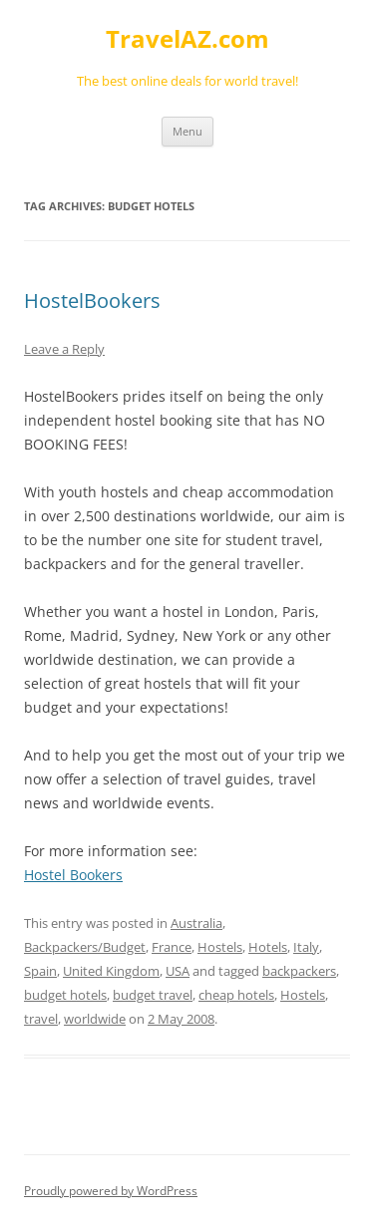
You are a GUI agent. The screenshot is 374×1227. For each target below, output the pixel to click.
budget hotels (65, 995)
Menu (187, 131)
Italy (306, 947)
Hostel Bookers (73, 874)
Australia (196, 923)
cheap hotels (236, 995)
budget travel (152, 995)
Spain (40, 971)
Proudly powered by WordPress (110, 1190)
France (171, 947)
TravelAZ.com (187, 39)
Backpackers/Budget (85, 947)
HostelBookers (92, 300)
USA (177, 971)
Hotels (267, 947)
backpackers (299, 971)
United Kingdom (111, 971)
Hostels (219, 947)
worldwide (95, 1019)
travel (41, 1019)
